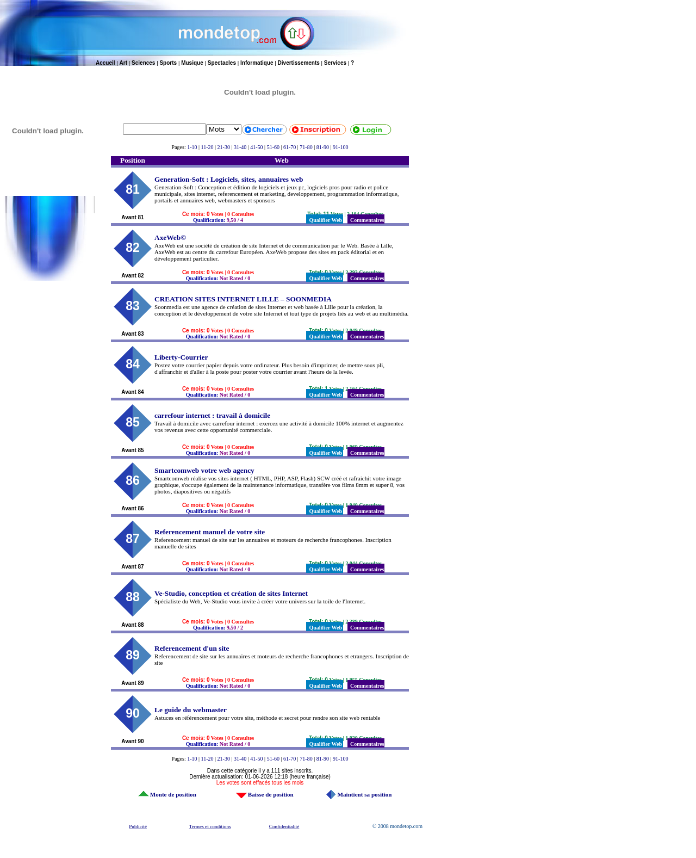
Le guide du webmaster (190, 710)
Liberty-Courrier (181, 357)
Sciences (143, 63)
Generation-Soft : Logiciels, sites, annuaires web (228, 179)
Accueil (105, 63)
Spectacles (222, 63)
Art (123, 63)
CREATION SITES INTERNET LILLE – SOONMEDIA (243, 299)
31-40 (240, 147)
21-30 (223, 147)
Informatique (257, 63)
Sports (168, 63)
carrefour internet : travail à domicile (212, 415)
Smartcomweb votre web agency (204, 470)
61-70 (289, 147)
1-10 (192, 147)
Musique (192, 63)
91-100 (340, 147)
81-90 (322, 147)
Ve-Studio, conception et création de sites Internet (231, 593)
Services (335, 63)
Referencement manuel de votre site (209, 532)
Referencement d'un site (191, 648)
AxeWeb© (170, 237)
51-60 (273, 147)
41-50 (256, 147)
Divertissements (299, 63)
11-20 (207, 147)
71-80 (306, 147)
